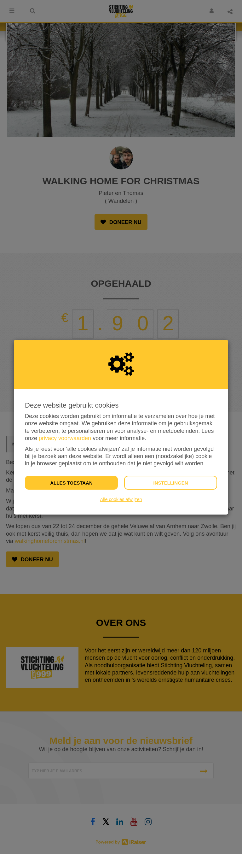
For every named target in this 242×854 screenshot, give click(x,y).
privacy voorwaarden (65, 438)
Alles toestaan (71, 483)
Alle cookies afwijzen (121, 499)
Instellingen (170, 483)
